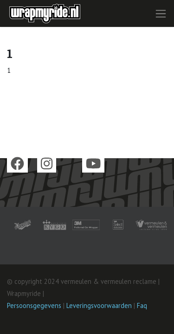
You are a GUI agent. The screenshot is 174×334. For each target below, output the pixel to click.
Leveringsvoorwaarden (99, 305)
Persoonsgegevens (34, 305)
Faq (142, 305)
